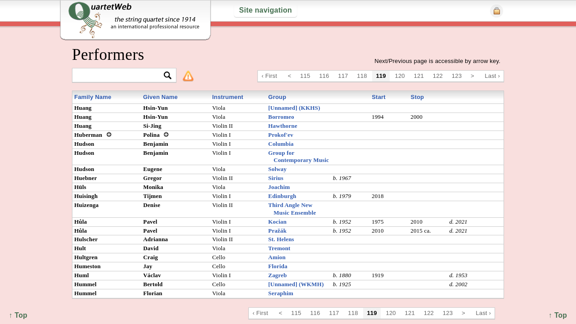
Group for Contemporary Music (298, 156)
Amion (277, 257)
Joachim (279, 187)
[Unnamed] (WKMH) (296, 284)
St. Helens (281, 239)
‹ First (269, 75)
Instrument (227, 97)
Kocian (277, 221)
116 (324, 75)
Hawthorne (282, 125)
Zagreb (277, 275)
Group (277, 97)
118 (362, 75)
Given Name (160, 97)
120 (400, 75)
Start (379, 97)
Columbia (280, 143)
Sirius (276, 178)
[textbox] (120, 75)
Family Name (92, 97)
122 (438, 75)
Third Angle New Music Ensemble (292, 209)
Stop (417, 97)
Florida (278, 266)
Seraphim (280, 293)
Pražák (277, 230)
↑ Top (558, 315)
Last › (492, 75)
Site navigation (265, 10)
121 (419, 75)
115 (305, 75)
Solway (277, 169)
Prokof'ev (280, 134)
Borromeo (281, 116)
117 (343, 75)
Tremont (279, 248)
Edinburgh (282, 196)
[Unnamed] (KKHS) (294, 107)
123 (457, 75)
